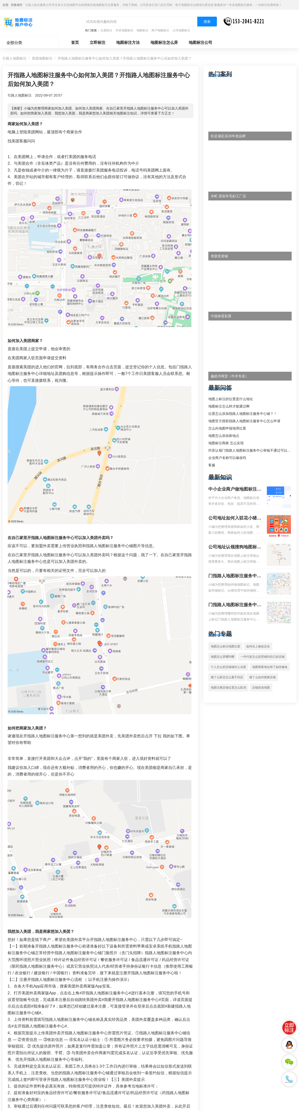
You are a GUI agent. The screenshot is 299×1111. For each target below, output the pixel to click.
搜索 (207, 22)
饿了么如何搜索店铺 (262, 677)
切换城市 (17, 5)
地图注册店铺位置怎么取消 (228, 687)
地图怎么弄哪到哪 (222, 656)
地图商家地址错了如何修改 (269, 667)
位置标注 (106, 30)
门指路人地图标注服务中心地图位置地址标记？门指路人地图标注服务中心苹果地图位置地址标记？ (234, 605)
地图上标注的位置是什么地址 (230, 399)
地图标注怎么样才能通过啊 (228, 406)
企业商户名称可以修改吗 (227, 458)
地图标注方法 (128, 42)
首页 (75, 42)
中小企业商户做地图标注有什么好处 (234, 490)
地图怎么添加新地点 (223, 436)
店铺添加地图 (261, 687)
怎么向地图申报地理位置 (227, 428)
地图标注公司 (200, 42)
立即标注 (97, 42)
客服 (211, 465)
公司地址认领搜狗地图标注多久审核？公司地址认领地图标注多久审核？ (234, 547)
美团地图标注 (42, 58)
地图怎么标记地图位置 (225, 646)
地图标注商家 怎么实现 (226, 443)
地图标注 (142, 30)
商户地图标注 (160, 30)
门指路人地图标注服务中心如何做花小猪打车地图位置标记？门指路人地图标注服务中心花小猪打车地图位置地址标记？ (234, 576)
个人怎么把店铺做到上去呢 (228, 667)
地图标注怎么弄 (164, 42)
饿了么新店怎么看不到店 (227, 677)
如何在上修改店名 (258, 646)
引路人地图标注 (14, 58)
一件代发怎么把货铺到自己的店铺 (262, 656)
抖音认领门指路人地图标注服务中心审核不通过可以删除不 (253, 450)
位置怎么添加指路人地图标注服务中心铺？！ (242, 414)
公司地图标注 (181, 30)
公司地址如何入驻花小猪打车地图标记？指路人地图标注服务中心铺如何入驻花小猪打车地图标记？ (234, 518)
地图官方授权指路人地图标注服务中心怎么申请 (244, 421)
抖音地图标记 (124, 30)
